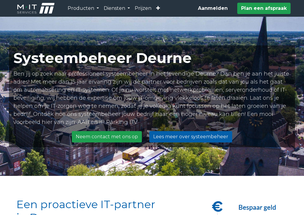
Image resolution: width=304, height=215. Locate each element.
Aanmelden (213, 8)
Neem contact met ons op (107, 136)
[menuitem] (143, 8)
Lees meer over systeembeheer (190, 136)
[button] (158, 8)
